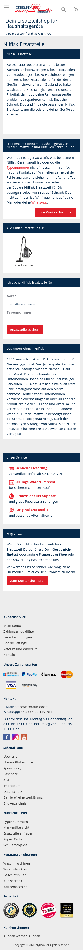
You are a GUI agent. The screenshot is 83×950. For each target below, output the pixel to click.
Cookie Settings (15, 643)
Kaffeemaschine (15, 886)
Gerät (11, 296)
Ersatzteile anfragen (18, 833)
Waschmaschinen (16, 863)
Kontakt (9, 654)
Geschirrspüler (14, 875)
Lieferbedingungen (17, 637)
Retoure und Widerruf (20, 649)
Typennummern (15, 821)
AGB (6, 780)
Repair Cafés (12, 839)
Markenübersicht (16, 827)
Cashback (10, 774)
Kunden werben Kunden (21, 936)
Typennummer (18, 167)
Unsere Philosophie (18, 762)
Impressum (12, 785)
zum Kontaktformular (55, 212)
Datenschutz (12, 791)
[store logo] (33, 8)
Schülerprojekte (15, 845)
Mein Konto (12, 625)
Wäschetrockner (15, 869)
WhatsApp (39, 202)
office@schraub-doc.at (31, 706)
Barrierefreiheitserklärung (23, 797)
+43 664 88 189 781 (36, 711)
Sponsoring (12, 768)
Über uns (10, 756)
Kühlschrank (12, 880)
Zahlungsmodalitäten (19, 631)
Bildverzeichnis (14, 803)
